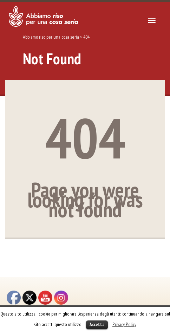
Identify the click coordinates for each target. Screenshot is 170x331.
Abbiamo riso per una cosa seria (51, 37)
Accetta (97, 324)
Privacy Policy (124, 324)
